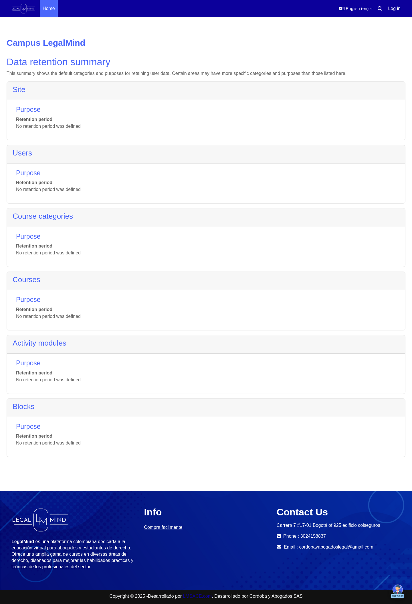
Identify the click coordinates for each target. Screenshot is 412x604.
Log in (394, 8)
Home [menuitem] (49, 8)
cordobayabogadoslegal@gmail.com (336, 547)
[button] (355, 8)
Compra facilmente (163, 527)
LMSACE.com (197, 596)
